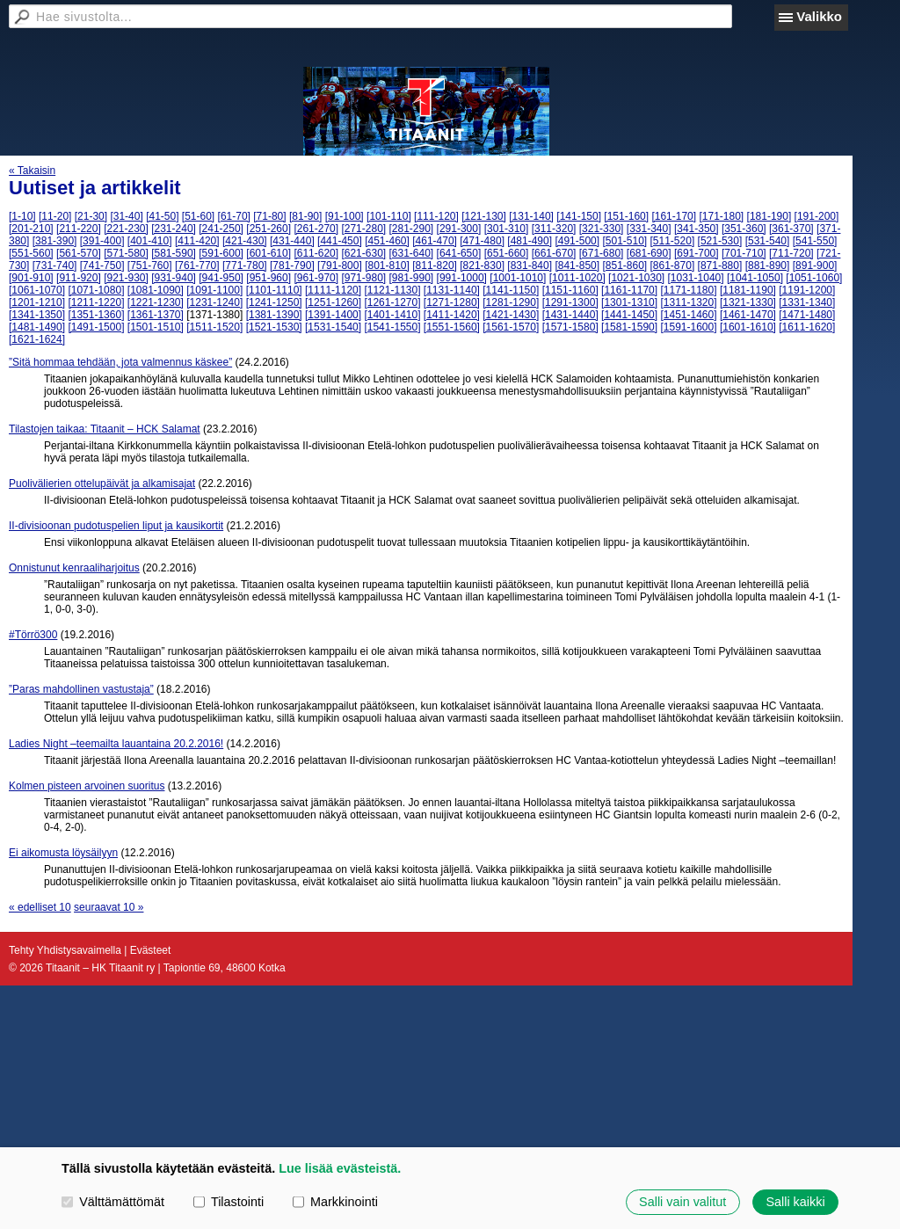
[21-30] (91, 216)
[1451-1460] (688, 315)
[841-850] (577, 265)
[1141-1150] (511, 290)
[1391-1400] (333, 315)
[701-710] (744, 253)
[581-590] (173, 253)
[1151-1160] (570, 290)
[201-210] (31, 228)
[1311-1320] (688, 302)
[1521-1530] (274, 327)
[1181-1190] (748, 290)
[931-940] (173, 278)
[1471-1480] (807, 315)
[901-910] (31, 278)
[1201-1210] (37, 302)
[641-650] (459, 253)
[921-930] (126, 278)
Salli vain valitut (682, 1202)
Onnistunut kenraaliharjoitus (74, 568)
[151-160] (626, 216)
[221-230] (126, 228)
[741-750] (102, 265)
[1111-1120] (333, 290)
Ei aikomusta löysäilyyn (63, 853)
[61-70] (234, 216)
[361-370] (791, 228)
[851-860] (624, 265)
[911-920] (78, 278)
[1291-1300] (570, 302)
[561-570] (78, 253)
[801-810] (387, 265)
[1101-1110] (274, 290)
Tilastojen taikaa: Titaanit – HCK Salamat (104, 429)
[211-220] (78, 228)
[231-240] (173, 228)
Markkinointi (335, 1202)
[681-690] (649, 253)
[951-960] (268, 278)
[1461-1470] (748, 315)
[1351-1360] (96, 315)
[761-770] (197, 265)
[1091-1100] (214, 290)
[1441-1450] (629, 315)
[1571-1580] (570, 327)
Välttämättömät (113, 1202)
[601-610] (268, 253)
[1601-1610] (748, 327)
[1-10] (22, 216)
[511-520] (672, 241)
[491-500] (577, 241)
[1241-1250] (274, 302)
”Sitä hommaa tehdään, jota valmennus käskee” (120, 362)
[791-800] (339, 265)
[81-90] (305, 216)
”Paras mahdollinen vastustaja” (81, 689)
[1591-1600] (688, 327)
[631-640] (411, 253)
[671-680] (601, 253)
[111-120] (436, 216)
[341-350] (696, 228)
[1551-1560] (452, 327)
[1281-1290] (511, 302)
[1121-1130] (392, 290)
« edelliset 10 (40, 907)
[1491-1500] (96, 327)
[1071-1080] (96, 290)
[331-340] (649, 228)
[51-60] (198, 216)
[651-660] (506, 253)
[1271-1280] (452, 302)
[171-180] (721, 216)
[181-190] (769, 216)
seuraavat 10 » (108, 907)
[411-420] (197, 241)
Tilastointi (228, 1202)
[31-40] (126, 216)
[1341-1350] (37, 315)
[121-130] (483, 216)
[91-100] (344, 216)
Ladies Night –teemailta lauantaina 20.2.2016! (116, 744)
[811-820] (434, 265)
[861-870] (672, 265)
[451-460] (387, 241)
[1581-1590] (629, 327)
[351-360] (744, 228)
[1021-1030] (636, 278)
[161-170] (673, 216)
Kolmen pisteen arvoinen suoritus (86, 786)
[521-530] (720, 241)
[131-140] (531, 216)
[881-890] (767, 265)
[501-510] (624, 241)
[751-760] (149, 265)
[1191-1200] (807, 290)
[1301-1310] (629, 302)
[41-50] (162, 216)
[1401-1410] (392, 315)
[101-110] (389, 216)
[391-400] (102, 241)
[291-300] (459, 228)
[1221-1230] (155, 302)
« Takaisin (32, 170)
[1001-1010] (518, 278)
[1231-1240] (214, 302)
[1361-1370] (155, 315)
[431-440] (292, 241)
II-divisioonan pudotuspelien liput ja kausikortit (116, 526)
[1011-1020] (577, 278)
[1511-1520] (214, 327)
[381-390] (55, 241)
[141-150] (578, 216)
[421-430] (244, 241)
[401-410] (149, 241)
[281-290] (411, 228)
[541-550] (815, 241)
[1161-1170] (629, 290)
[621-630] (363, 253)
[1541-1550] (392, 327)
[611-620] (316, 253)
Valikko (819, 16)
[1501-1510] (155, 327)
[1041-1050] (755, 278)
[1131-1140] (452, 290)
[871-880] (720, 265)
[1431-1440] (570, 315)
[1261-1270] (392, 302)
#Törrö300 (33, 635)
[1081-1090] (155, 290)
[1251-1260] (333, 302)
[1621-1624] (37, 339)
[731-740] (55, 265)
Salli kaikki (795, 1202)
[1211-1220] (96, 302)
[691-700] (696, 253)
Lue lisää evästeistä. (340, 1168)
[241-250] (221, 228)
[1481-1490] (37, 327)
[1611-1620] (807, 327)
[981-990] (411, 278)
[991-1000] (462, 278)
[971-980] (363, 278)
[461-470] (434, 241)
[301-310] (506, 228)
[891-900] (815, 265)
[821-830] (482, 265)
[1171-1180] (688, 290)
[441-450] (339, 241)
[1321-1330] (748, 302)
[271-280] (363, 228)
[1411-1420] (452, 315)
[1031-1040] (696, 278)
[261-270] (316, 228)
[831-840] (529, 265)
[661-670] (554, 253)
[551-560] (31, 253)
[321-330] (601, 228)
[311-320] (554, 228)
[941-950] (221, 278)
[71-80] (269, 216)
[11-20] (55, 216)
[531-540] (767, 241)
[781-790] (292, 265)
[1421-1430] (511, 315)
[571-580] (126, 253)
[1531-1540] (333, 327)
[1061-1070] (37, 290)
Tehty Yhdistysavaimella (65, 950)
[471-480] (482, 241)
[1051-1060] (814, 278)
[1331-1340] (807, 302)
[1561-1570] (511, 327)
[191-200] (817, 216)
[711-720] (791, 253)
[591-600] (221, 253)
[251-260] (268, 228)
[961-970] (316, 278)
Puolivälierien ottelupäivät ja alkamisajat (102, 483)
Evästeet (150, 950)
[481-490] (529, 241)
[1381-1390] (274, 315)
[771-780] (244, 265)
